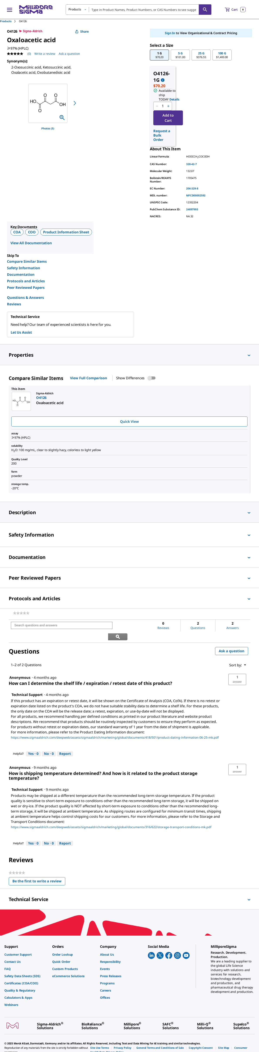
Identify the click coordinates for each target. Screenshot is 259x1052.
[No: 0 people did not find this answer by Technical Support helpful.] (49, 742)
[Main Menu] (9, 10)
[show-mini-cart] (235, 10)
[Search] (205, 9)
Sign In (170, 33)
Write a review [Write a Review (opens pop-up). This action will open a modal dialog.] (44, 54)
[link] (21, 613)
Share (82, 31)
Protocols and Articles (26, 281)
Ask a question (231, 639)
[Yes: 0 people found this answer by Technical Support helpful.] (33, 742)
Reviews (14, 304)
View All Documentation (31, 243)
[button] (159, 55)
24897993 (192, 209)
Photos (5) (47, 128)
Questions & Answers (25, 297)
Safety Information (23, 268)
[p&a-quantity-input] (162, 106)
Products (6, 21)
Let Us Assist (21, 332)
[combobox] (138, 9)
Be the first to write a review (38, 871)
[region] (47, 103)
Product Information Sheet (66, 232)
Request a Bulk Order (161, 135)
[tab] (9, 21)
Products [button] (75, 9)
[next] (75, 103)
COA (17, 232)
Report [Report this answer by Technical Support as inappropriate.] (65, 742)
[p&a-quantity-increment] (168, 106)
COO (32, 232)
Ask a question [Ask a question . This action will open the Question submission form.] (69, 54)
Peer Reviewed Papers (26, 287)
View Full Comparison (88, 378)
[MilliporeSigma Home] (36, 9)
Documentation (21, 274)
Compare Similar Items (27, 261)
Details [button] (174, 99)
